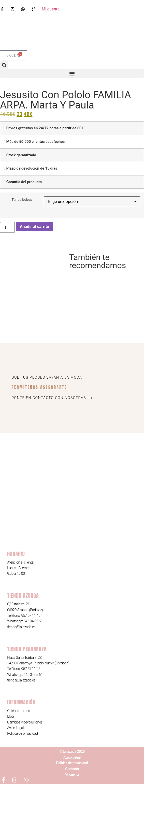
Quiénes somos (18, 760)
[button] (4, 65)
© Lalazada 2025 (71, 801)
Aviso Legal (15, 777)
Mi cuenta (72, 824)
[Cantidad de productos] (7, 227)
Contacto (72, 818)
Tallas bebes (22, 200)
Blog (10, 766)
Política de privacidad (22, 783)
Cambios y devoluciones (24, 772)
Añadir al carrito (34, 226)
